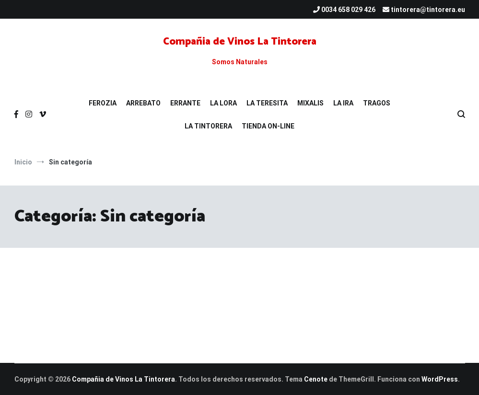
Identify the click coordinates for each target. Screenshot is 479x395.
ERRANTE (185, 103)
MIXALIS (310, 103)
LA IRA (343, 103)
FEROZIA (103, 103)
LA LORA (223, 103)
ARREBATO (143, 103)
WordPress (439, 379)
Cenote (315, 379)
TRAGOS (376, 103)
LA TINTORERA (208, 126)
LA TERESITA (267, 103)
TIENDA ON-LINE (268, 126)
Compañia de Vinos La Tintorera (239, 42)
